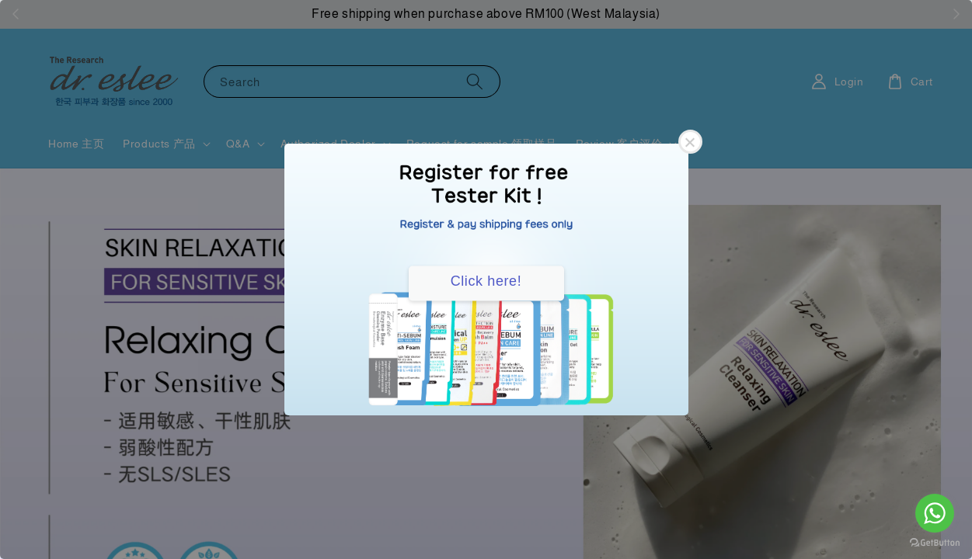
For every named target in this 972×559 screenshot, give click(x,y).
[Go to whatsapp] (934, 513)
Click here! (486, 281)
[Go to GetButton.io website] (935, 543)
